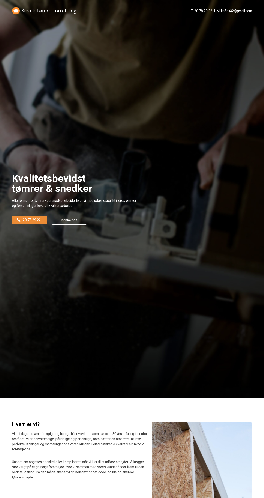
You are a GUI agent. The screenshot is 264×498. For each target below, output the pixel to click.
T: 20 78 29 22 (201, 11)
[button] (29, 220)
